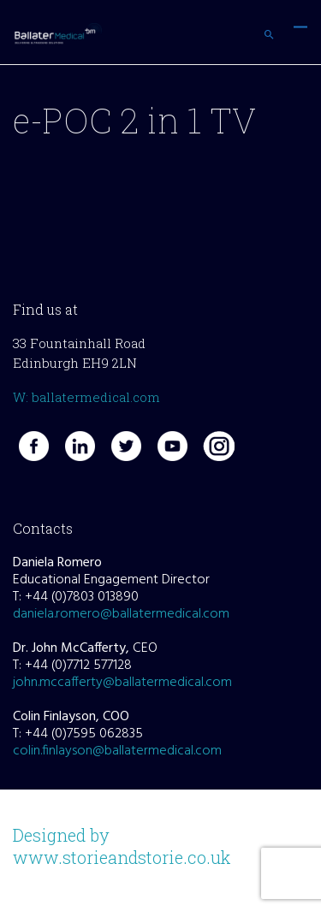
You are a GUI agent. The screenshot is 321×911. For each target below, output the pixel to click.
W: (22, 396)
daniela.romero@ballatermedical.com (121, 614)
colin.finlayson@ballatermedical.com (117, 751)
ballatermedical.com (96, 396)
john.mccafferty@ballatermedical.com (122, 682)
